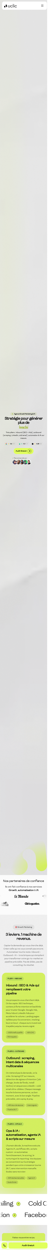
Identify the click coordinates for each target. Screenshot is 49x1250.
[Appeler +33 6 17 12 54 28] (4, 1245)
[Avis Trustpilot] (23, 444)
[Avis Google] (10, 444)
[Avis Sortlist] (36, 444)
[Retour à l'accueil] (10, 6)
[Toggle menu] (42, 6)
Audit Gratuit (24, 451)
